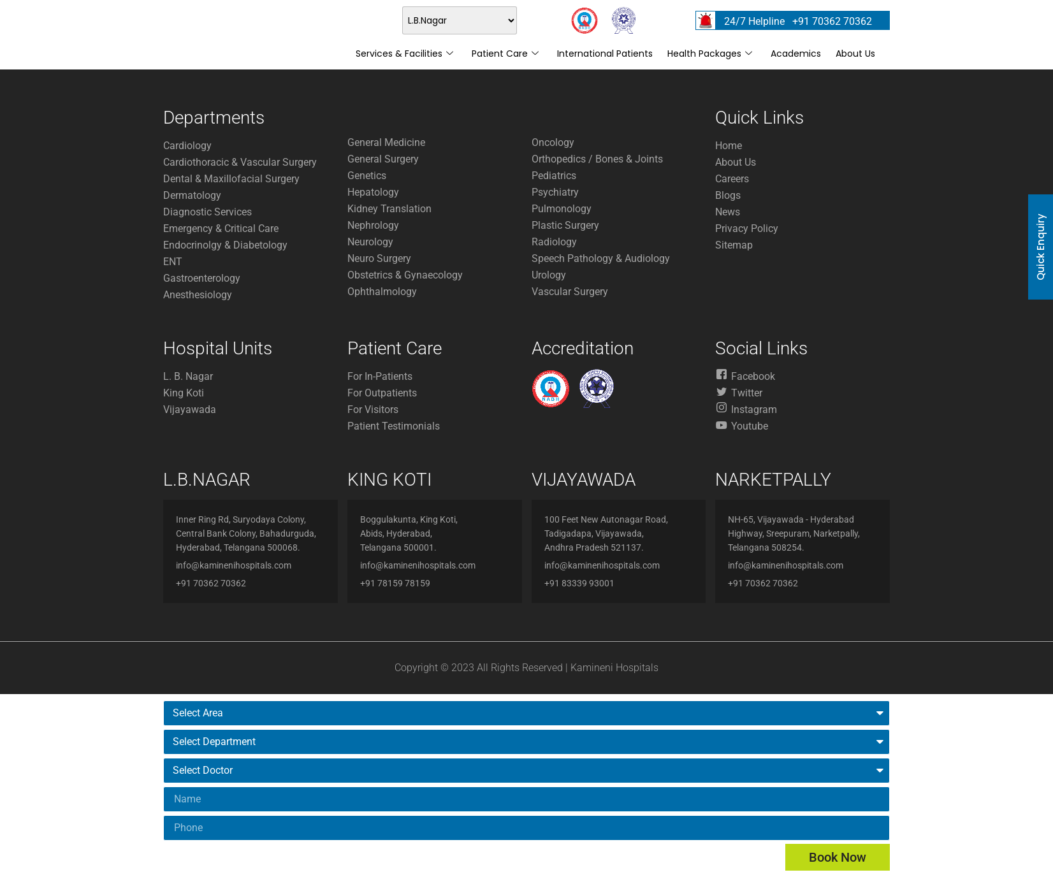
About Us (855, 53)
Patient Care (505, 53)
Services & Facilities (404, 53)
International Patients (605, 53)
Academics (796, 53)
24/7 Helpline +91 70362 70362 (798, 21)
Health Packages (709, 53)
